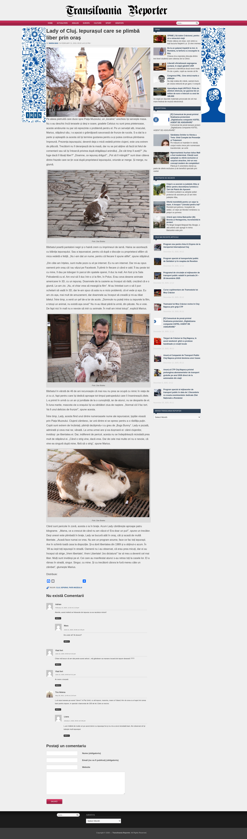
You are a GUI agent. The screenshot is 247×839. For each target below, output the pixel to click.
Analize (75, 23)
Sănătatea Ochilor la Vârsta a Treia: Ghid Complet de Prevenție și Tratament (185, 137)
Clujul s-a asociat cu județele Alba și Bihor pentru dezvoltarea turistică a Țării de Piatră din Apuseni (183, 187)
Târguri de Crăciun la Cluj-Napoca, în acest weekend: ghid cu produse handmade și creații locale (180, 341)
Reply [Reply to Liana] (66, 735)
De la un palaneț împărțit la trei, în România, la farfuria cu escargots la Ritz (183, 51)
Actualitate (62, 23)
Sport (108, 23)
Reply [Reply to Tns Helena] (58, 709)
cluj (58, 587)
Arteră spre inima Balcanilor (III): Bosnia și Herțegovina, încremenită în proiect (183, 220)
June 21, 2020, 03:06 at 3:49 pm (74, 630)
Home (50, 23)
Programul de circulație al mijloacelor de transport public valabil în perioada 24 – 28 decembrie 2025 (181, 275)
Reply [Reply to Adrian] (58, 618)
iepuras (64, 587)
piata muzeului (75, 587)
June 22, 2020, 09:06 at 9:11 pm (65, 674)
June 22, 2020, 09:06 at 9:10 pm (65, 654)
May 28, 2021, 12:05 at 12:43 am (65, 695)
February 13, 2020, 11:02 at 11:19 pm (67, 608)
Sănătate (119, 23)
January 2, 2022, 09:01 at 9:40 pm (75, 721)
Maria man (53, 43)
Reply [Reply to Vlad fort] (58, 664)
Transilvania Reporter (121, 833)
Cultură (97, 23)
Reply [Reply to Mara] (66, 641)
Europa (86, 23)
